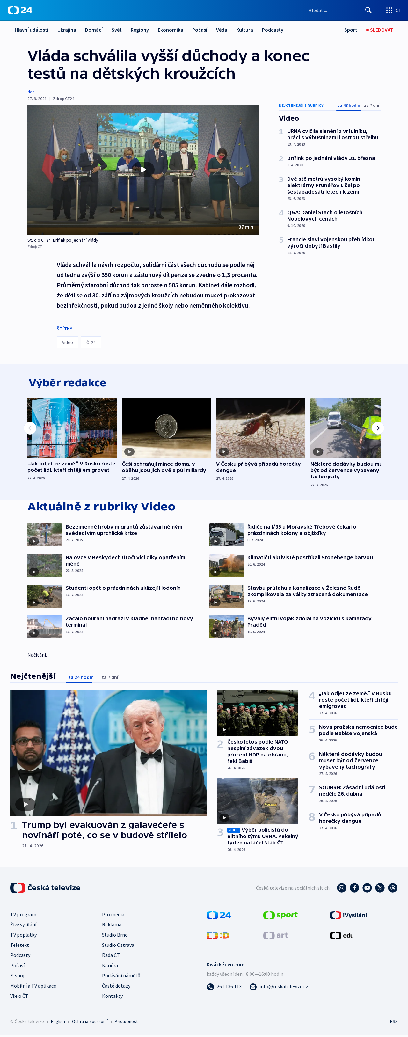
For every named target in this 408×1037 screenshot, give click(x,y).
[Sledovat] (380, 30)
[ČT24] (20, 10)
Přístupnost (126, 1023)
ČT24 (91, 342)
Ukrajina (66, 29)
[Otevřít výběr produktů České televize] (393, 10)
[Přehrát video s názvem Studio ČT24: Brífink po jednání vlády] (143, 169)
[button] (143, 170)
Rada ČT (111, 956)
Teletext (19, 946)
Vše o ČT (19, 997)
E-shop (18, 977)
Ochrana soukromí (90, 1023)
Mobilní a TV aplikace (33, 987)
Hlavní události (31, 29)
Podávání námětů (121, 977)
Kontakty (112, 997)
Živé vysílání (23, 926)
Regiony (140, 29)
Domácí (94, 29)
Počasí (199, 29)
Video (67, 342)
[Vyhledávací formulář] (340, 10)
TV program (23, 916)
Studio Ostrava (118, 946)
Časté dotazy (116, 987)
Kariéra (110, 967)
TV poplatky (23, 936)
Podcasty (272, 29)
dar (30, 92)
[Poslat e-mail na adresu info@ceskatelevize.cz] (278, 988)
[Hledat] (368, 10)
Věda (221, 29)
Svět (117, 29)
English (58, 1023)
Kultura (244, 29)
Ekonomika (170, 29)
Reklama (111, 926)
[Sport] (351, 30)
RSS (394, 1023)
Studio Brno (115, 936)
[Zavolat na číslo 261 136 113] (224, 988)
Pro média (113, 916)
